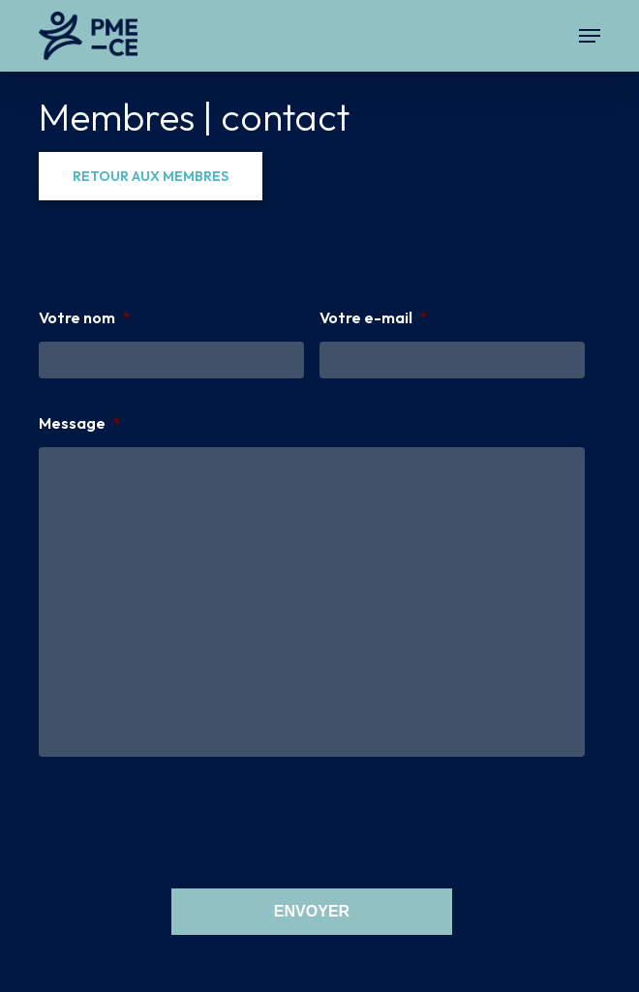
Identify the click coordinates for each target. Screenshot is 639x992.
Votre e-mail (374, 317)
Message (80, 423)
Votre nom (85, 317)
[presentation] (186, 819)
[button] (589, 35)
